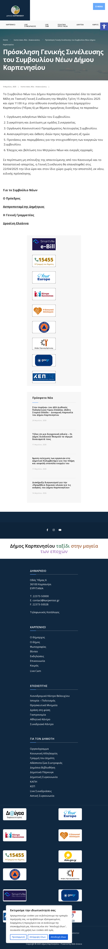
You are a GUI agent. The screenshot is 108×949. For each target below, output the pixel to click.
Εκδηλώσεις (37, 655)
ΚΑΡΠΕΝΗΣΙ (10, 24)
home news (18, 39)
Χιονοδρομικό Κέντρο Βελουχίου (50, 695)
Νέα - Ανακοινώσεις (32, 39)
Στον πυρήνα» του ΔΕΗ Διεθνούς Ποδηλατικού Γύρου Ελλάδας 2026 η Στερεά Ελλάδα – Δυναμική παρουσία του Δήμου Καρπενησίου (52, 410)
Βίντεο (34, 650)
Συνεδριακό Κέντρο (42, 723)
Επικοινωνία (37, 660)
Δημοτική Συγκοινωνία (44, 776)
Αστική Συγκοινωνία (42, 795)
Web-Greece (76, 943)
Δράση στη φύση (40, 709)
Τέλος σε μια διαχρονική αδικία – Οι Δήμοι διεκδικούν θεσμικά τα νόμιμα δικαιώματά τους (52, 436)
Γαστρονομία (38, 713)
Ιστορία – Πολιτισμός (42, 699)
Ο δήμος (35, 641)
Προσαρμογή (18, 936)
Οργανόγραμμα (39, 748)
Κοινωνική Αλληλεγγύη (43, 752)
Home (5, 39)
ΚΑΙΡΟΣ (96, 24)
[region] (39, 924)
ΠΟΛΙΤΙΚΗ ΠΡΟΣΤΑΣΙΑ (63, 25)
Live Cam (35, 670)
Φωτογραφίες (38, 646)
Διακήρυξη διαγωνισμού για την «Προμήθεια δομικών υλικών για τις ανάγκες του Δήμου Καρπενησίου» (51, 484)
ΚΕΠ (32, 785)
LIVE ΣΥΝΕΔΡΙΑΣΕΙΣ (30, 25)
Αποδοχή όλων (58, 936)
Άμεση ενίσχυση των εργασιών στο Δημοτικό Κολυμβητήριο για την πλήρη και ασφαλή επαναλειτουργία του (53, 460)
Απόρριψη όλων (38, 936)
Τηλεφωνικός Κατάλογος (44, 611)
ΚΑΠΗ (33, 780)
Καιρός (34, 664)
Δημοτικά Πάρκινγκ (42, 771)
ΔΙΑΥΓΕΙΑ (80, 24)
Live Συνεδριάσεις (41, 790)
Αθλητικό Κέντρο (40, 718)
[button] (104, 26)
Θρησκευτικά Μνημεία (43, 704)
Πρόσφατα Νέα (42, 397)
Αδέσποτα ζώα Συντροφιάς (46, 762)
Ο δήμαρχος (37, 636)
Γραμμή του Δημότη (42, 757)
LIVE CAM (47, 25)
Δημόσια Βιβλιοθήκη (42, 766)
